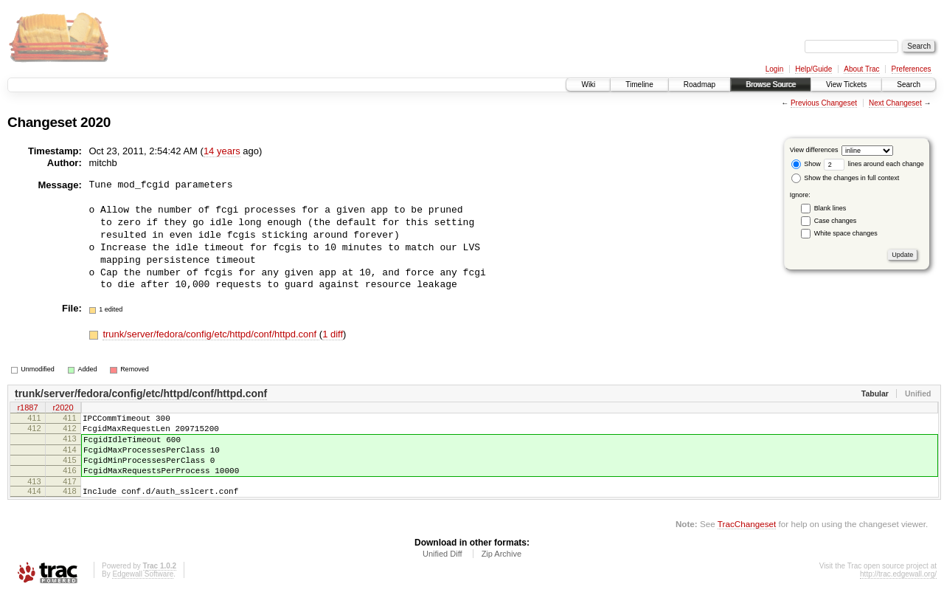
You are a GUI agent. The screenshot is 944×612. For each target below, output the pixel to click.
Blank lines (830, 208)
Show (806, 164)
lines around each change (874, 164)
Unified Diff (442, 571)
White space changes (846, 233)
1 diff (332, 334)
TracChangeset (747, 541)
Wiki (588, 84)
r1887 (27, 409)
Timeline (639, 84)
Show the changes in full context (845, 178)
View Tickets (846, 84)
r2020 (62, 409)
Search (908, 84)
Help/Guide (813, 69)
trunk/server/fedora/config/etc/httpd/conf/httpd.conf (211, 334)
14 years (222, 151)
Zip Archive (501, 571)
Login (774, 69)
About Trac (861, 69)
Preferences (911, 69)
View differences (814, 150)
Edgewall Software (142, 592)
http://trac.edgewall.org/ (898, 592)
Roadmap (699, 84)
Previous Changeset (824, 103)
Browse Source (771, 84)
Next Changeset (895, 103)
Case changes (835, 220)
